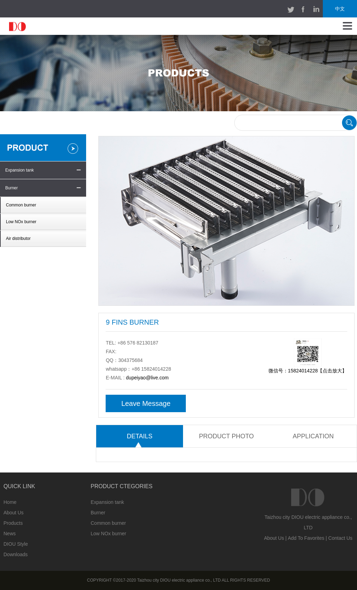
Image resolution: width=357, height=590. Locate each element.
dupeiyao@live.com (147, 377)
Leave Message (145, 403)
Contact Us (340, 538)
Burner (11, 188)
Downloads (15, 554)
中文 (340, 9)
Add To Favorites (306, 538)
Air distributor (18, 238)
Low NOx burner (21, 221)
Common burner (21, 205)
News (9, 533)
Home (9, 502)
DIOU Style (15, 544)
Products (13, 523)
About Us (13, 512)
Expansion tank (19, 170)
